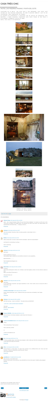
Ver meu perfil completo (11, 397)
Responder (6, 226)
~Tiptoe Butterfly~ (10, 307)
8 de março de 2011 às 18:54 (16, 220)
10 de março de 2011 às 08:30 (20, 290)
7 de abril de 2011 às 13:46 (15, 357)
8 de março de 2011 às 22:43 (13, 237)
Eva (4, 338)
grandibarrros (7, 357)
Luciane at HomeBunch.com (10, 320)
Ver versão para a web (24, 390)
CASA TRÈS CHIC (10, 4)
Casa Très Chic (11, 394)
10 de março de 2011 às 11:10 (18, 313)
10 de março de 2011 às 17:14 (12, 338)
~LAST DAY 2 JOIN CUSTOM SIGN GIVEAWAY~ (13, 303)
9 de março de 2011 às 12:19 (14, 250)
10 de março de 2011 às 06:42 (15, 266)
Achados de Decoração (9, 290)
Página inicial (24, 388)
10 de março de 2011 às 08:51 (14, 299)
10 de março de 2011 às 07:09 (14, 280)
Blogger (26, 399)
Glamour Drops (7, 220)
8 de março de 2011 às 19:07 (14, 230)
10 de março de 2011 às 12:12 (22, 320)
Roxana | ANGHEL (7, 313)
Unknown (6, 230)
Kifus (5, 347)
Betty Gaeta (6, 266)
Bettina (5, 237)
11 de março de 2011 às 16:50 (12, 347)
